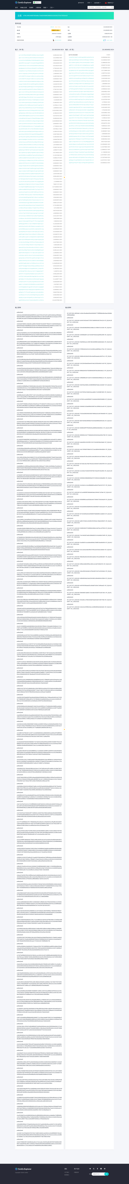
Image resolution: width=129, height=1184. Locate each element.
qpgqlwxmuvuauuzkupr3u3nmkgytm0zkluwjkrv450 (31, 110)
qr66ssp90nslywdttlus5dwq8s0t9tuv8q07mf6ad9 (31, 237)
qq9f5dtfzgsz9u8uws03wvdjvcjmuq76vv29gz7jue (81, 102)
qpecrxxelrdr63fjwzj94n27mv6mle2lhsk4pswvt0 (31, 57)
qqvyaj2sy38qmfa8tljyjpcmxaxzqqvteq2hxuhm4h (81, 149)
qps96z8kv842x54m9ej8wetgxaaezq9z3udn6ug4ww (81, 123)
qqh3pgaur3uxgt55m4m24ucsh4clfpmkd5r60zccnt (81, 160)
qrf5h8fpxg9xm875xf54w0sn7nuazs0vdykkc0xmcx (81, 89)
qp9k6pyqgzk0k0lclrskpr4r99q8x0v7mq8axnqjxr (31, 223)
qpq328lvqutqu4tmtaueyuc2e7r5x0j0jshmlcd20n (81, 112)
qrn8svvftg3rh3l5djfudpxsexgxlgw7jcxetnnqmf (31, 213)
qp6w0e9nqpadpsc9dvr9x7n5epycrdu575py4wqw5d (81, 136)
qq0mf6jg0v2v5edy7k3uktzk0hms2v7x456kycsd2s (31, 234)
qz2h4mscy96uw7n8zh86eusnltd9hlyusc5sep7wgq (31, 144)
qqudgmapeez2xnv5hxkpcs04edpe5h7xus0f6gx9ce (31, 68)
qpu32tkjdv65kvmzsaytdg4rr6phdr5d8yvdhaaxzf (81, 91)
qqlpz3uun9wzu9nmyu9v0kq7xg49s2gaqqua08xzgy (31, 210)
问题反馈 (76, 1172)
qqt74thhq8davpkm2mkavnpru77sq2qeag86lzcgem (31, 126)
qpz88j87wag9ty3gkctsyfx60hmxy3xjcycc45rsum (31, 263)
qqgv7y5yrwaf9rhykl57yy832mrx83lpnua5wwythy (81, 73)
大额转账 (38, 7)
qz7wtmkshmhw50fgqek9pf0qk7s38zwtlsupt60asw (31, 197)
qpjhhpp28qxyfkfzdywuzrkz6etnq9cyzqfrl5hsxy (31, 231)
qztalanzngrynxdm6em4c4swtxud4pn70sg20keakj (31, 215)
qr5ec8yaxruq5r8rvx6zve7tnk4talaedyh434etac (31, 255)
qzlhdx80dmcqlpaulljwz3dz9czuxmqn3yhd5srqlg (31, 229)
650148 (52, 27)
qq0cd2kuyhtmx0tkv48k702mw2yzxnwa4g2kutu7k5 (31, 226)
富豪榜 (31, 7)
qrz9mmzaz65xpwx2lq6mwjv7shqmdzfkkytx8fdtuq (31, 208)
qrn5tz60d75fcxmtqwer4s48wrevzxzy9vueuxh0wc (31, 76)
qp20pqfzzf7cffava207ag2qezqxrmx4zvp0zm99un (31, 292)
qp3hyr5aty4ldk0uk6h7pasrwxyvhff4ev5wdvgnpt (31, 107)
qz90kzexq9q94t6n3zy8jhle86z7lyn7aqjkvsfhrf (31, 157)
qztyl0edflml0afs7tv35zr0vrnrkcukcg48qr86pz (81, 96)
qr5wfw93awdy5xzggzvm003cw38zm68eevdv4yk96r (31, 202)
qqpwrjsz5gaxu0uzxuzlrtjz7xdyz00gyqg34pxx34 (81, 141)
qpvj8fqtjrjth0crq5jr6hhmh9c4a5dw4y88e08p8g (81, 125)
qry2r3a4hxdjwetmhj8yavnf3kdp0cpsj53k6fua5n (31, 102)
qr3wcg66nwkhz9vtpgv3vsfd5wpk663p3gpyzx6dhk (31, 118)
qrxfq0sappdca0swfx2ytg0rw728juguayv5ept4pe (31, 179)
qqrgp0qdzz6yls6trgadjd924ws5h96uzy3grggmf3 (81, 70)
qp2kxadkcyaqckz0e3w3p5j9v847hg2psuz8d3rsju (31, 131)
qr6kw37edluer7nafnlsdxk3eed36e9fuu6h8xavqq (31, 65)
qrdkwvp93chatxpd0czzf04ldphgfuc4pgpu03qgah (81, 94)
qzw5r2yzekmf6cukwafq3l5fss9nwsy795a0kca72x (31, 89)
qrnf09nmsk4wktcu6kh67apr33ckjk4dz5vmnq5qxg (81, 154)
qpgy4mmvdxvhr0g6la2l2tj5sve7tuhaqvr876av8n (31, 184)
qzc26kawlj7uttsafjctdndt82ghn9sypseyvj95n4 (31, 295)
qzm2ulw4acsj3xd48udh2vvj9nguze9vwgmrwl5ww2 (31, 121)
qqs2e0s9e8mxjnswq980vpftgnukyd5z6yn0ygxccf (31, 155)
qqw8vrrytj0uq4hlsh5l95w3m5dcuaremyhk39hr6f (31, 284)
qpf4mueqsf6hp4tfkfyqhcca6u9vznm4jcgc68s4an (81, 133)
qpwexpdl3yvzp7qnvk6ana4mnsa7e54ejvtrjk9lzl (31, 247)
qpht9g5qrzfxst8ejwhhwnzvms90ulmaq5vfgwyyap (31, 279)
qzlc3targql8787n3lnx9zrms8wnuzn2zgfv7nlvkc (81, 75)
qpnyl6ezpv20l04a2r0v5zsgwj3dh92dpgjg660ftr (31, 134)
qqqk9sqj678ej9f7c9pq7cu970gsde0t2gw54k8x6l (81, 162)
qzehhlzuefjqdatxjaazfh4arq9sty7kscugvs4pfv (81, 86)
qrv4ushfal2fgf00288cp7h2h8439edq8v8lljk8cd (31, 60)
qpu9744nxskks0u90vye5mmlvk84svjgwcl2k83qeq (31, 94)
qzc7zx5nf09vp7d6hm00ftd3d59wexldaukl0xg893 (31, 55)
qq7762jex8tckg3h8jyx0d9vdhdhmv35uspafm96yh (31, 136)
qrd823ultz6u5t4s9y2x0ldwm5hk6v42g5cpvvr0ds (31, 81)
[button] (108, 2)
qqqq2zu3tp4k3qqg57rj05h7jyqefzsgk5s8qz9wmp (81, 115)
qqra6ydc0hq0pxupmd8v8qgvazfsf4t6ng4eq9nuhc (31, 86)
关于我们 (66, 1172)
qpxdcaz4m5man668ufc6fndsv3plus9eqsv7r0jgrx (81, 104)
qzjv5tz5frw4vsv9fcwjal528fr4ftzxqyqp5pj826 (31, 181)
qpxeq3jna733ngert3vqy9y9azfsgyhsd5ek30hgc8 (81, 152)
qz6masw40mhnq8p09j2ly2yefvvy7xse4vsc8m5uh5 (31, 115)
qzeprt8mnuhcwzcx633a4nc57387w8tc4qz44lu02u (81, 120)
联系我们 (66, 1175)
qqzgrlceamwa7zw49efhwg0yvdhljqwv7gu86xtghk (31, 171)
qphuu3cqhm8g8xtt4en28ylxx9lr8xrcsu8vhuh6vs (31, 139)
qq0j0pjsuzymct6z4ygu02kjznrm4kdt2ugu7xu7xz (31, 297)
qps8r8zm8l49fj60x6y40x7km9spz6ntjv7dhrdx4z (81, 128)
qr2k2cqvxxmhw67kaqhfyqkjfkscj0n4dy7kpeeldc (81, 99)
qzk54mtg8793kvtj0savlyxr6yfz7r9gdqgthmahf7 (31, 271)
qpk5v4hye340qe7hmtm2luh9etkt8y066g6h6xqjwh (31, 250)
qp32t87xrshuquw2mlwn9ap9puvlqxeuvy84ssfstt (31, 273)
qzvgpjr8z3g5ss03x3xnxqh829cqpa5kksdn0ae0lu (31, 84)
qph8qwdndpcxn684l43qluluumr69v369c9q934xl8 (31, 113)
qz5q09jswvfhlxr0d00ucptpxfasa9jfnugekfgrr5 (31, 105)
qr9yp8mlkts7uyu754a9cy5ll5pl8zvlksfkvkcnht (31, 71)
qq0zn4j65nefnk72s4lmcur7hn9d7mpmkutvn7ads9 (31, 100)
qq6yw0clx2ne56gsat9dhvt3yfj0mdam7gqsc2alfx (81, 83)
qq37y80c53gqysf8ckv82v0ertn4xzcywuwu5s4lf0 (31, 97)
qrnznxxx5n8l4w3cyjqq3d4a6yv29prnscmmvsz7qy (31, 147)
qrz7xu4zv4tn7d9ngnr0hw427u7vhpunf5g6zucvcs (31, 244)
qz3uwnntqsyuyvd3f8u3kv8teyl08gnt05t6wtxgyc (31, 142)
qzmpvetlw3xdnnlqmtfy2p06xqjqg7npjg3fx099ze (31, 168)
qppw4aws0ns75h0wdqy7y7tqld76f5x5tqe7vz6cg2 (81, 139)
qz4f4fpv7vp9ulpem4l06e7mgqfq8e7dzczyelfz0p (31, 276)
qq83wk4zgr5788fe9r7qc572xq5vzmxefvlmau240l (31, 150)
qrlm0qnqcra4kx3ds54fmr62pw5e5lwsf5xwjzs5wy (31, 218)
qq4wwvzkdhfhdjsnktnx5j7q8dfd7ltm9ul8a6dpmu (31, 163)
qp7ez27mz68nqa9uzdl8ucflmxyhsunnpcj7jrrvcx (31, 200)
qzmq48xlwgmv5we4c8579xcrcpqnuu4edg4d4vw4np (81, 107)
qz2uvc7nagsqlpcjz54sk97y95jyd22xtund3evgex (31, 73)
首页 (16, 7)
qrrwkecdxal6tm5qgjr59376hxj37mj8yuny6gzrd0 (31, 242)
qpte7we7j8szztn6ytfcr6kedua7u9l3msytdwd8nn (81, 68)
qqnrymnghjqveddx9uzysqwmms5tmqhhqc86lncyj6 (31, 173)
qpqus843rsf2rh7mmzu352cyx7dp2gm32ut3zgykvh (81, 118)
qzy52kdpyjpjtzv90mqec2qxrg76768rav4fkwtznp (31, 160)
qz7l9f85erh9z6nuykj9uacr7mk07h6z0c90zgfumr (31, 194)
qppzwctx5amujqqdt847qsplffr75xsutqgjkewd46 (31, 221)
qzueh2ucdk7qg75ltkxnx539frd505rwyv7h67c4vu (31, 192)
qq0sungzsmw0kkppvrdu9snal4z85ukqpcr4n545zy (81, 60)
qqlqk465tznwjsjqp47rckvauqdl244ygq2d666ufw (31, 63)
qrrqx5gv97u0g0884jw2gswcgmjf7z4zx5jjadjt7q (31, 186)
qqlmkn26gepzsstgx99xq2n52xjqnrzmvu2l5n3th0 (81, 144)
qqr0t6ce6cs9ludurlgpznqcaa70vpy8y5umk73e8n (81, 147)
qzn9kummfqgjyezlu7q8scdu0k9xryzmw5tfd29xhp (81, 131)
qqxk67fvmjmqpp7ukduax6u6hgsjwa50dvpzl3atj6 (31, 266)
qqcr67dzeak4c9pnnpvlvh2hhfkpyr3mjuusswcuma (81, 81)
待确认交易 (23, 7)
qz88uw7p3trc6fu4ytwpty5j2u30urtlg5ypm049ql (81, 110)
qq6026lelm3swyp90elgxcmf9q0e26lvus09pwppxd (81, 78)
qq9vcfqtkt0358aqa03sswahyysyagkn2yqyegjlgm (31, 239)
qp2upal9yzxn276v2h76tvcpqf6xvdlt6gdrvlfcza (31, 258)
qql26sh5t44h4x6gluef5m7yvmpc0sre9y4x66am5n (31, 176)
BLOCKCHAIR (56, 40)
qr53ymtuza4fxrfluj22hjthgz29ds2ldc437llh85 (31, 281)
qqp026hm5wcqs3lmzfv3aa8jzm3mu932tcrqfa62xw (31, 300)
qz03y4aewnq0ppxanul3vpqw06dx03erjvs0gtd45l (31, 268)
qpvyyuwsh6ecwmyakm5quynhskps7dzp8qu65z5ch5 (31, 205)
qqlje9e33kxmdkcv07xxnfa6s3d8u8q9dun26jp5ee (31, 129)
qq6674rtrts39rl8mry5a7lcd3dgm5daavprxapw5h (81, 65)
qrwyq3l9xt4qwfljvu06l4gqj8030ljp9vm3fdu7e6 (81, 57)
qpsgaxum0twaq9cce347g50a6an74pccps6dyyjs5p (81, 157)
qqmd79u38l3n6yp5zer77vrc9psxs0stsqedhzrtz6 (31, 252)
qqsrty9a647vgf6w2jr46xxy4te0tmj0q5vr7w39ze (81, 62)
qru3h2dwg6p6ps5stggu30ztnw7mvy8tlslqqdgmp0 (31, 287)
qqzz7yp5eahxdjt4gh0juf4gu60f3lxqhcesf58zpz (31, 152)
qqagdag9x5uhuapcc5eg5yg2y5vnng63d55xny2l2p (31, 289)
